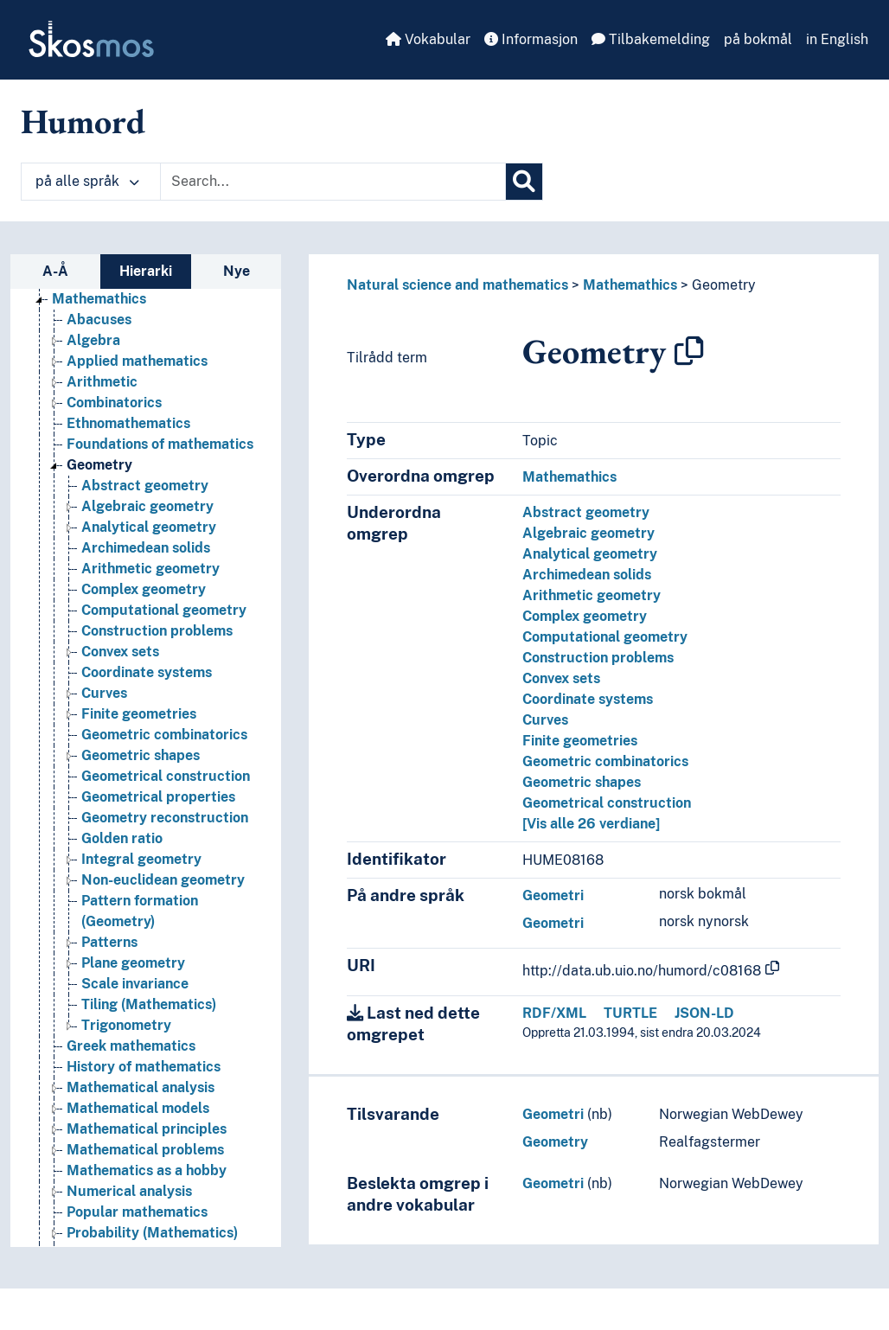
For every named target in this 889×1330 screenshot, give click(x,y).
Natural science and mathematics (457, 285)
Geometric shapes (581, 782)
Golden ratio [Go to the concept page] (122, 838)
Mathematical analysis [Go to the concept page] (140, 1087)
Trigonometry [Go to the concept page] (126, 1025)
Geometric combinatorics (605, 761)
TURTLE (630, 1013)
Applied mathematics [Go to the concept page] (137, 361)
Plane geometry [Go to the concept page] (133, 963)
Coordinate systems (587, 699)
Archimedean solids (586, 574)
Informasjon (531, 39)
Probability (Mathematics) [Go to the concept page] (152, 1232)
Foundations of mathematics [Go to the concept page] (160, 444)
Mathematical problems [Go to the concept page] (145, 1149)
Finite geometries (579, 740)
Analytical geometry (589, 554)
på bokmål (758, 39)
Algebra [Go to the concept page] (93, 340)
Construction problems (598, 657)
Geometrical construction (606, 803)
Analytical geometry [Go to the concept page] (148, 527)
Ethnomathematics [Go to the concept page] (128, 423)
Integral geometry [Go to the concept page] (141, 859)
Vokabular (428, 39)
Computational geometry (605, 637)
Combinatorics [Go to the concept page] (114, 402)
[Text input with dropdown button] (333, 182)
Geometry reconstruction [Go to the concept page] (164, 817)
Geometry (724, 285)
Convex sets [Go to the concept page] (120, 651)
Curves (545, 720)
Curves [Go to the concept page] (104, 693)
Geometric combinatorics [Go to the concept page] (164, 734)
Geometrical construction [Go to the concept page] (165, 776)
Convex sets (561, 678)
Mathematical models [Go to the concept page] (138, 1108)
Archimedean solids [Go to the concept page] (145, 548)
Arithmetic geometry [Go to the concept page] (150, 568)
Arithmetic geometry (591, 595)
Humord (83, 121)
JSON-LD (704, 1013)
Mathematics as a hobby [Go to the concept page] (147, 1170)
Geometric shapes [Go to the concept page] (140, 755)
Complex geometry (584, 616)
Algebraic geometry (588, 533)
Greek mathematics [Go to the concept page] (131, 1046)
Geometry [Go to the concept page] (99, 465)
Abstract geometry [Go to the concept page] (144, 485)
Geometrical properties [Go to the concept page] (158, 797)
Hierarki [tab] (145, 271)
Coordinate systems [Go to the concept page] (146, 672)
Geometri (553, 895)
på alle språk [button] (87, 181)
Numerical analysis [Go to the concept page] (129, 1191)
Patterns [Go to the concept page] (109, 942)
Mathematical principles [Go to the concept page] (147, 1129)
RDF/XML (554, 1013)
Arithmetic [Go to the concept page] (102, 382)
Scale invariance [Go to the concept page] (135, 983)
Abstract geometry (585, 512)
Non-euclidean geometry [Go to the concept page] (163, 880)
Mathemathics (630, 285)
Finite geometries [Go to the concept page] (138, 714)
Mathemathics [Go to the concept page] (99, 299)
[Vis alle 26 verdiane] (591, 823)
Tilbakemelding (651, 39)
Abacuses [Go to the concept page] (99, 319)
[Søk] (524, 182)
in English (837, 39)
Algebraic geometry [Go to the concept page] (147, 506)
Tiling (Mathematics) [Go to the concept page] (148, 1004)
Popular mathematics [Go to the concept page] (137, 1212)
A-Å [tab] (55, 271)
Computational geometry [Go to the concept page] (163, 610)
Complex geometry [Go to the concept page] (143, 589)
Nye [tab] (236, 271)
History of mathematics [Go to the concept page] (144, 1066)
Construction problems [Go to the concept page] (157, 631)
